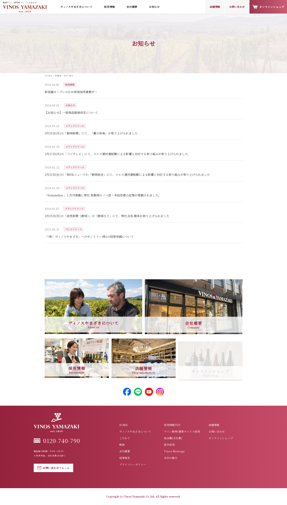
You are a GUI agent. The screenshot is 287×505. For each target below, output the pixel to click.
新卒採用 (169, 444)
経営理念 (124, 458)
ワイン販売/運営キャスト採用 (182, 431)
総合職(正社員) (173, 438)
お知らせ (154, 7)
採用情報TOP (172, 425)
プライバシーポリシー (132, 464)
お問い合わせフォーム (53, 468)
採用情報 (109, 7)
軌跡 (122, 444)
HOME (123, 425)
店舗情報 (215, 7)
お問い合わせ (237, 7)
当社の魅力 (171, 458)
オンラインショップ (268, 7)
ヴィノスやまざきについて (135, 431)
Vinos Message (174, 451)
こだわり (124, 438)
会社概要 (131, 7)
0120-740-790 (57, 441)
